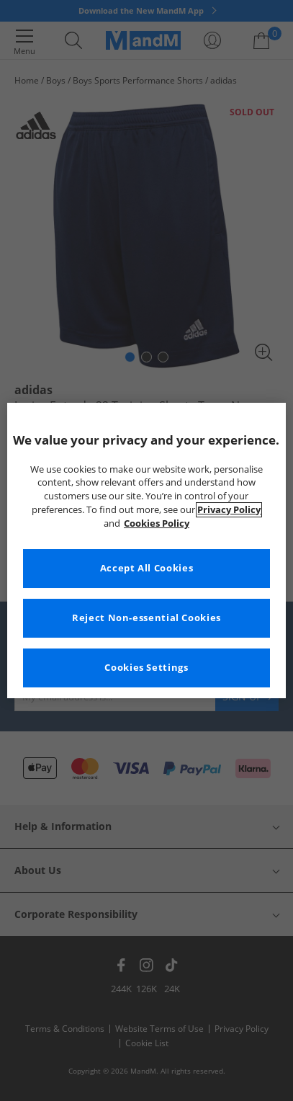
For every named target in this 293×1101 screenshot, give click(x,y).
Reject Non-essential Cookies (146, 618)
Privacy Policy (229, 510)
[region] (146, 550)
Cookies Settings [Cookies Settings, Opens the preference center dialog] (146, 667)
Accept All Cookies (146, 568)
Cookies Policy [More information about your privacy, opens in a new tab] (156, 523)
